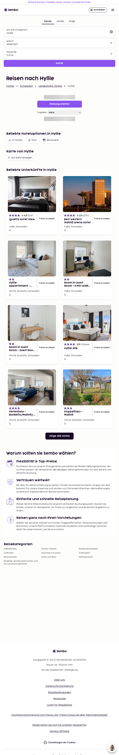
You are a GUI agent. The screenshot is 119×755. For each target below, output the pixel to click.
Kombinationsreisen (88, 549)
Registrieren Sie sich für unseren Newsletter (59, 725)
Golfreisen (9, 553)
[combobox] (57, 33)
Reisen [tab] (48, 21)
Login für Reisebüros (59, 705)
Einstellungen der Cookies (59, 742)
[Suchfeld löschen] (111, 32)
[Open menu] (112, 9)
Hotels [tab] (60, 21)
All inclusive (50, 140)
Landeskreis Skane (50, 86)
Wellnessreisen (86, 557)
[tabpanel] (59, 47)
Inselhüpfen (84, 553)
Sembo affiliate (59, 731)
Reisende (11, 52)
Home (10, 86)
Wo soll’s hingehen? (17, 30)
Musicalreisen (10, 557)
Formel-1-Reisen (49, 549)
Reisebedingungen (59, 692)
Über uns (59, 679)
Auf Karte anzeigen (20, 157)
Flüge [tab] (72, 21)
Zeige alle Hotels (59, 436)
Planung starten (59, 104)
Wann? (10, 41)
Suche (59, 63)
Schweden (26, 86)
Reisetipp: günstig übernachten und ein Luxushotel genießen (21, 562)
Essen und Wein (48, 557)
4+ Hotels (15, 140)
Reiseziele (59, 698)
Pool (32, 140)
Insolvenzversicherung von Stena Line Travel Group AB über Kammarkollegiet (59, 715)
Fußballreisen (10, 549)
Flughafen (42, 112)
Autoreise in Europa (50, 553)
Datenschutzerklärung (59, 686)
